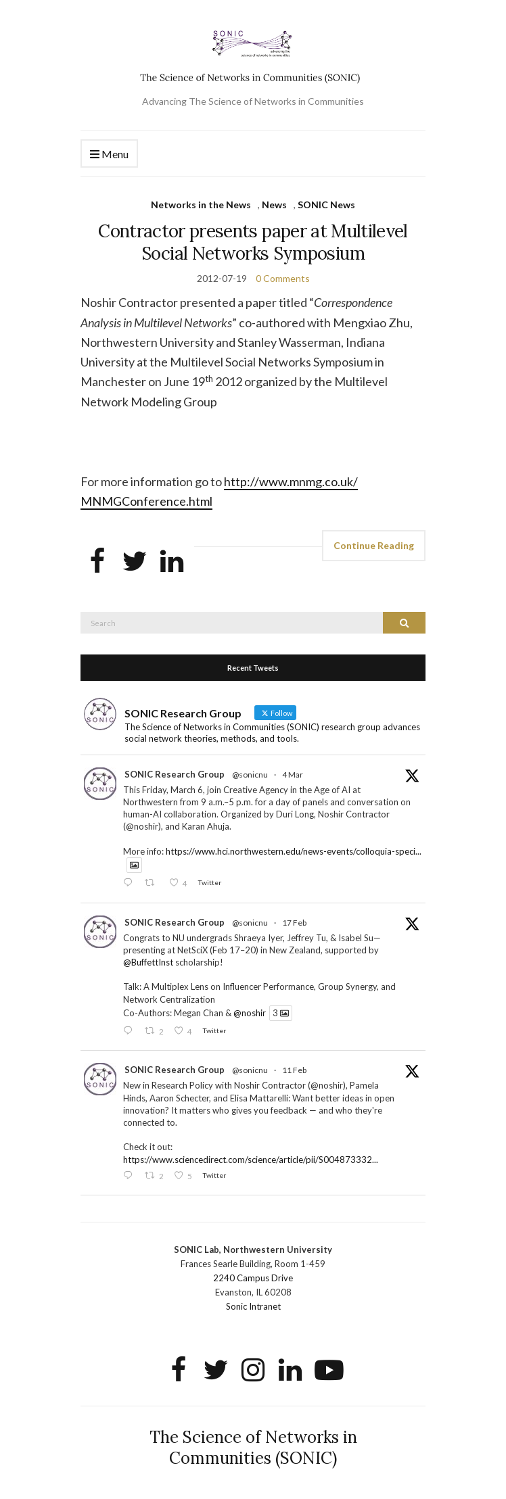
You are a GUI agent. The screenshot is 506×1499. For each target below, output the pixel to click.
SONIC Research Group (174, 774)
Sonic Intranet (253, 1306)
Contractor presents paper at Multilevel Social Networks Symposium (253, 242)
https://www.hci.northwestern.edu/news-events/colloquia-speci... (293, 851)
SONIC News (326, 204)
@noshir (249, 1012)
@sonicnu (250, 774)
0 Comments (283, 278)
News (274, 204)
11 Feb (294, 1070)
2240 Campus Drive (253, 1277)
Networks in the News (201, 204)
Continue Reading (374, 545)
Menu (109, 154)
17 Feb (294, 923)
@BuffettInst (148, 962)
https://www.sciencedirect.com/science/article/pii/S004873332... (250, 1159)
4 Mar (292, 774)
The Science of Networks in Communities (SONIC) (253, 1448)
